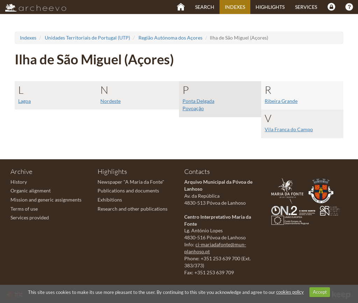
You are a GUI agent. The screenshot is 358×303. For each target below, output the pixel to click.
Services (306, 7)
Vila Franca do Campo (289, 129)
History (18, 182)
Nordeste (110, 101)
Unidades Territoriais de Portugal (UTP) (87, 38)
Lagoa (24, 101)
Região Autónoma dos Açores (170, 38)
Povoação (193, 108)
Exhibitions (110, 200)
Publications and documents (128, 190)
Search (204, 7)
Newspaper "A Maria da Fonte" (131, 182)
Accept (320, 292)
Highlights (270, 7)
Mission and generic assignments (45, 200)
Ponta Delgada (198, 101)
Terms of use (24, 209)
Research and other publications (132, 209)
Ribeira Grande (281, 101)
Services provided (29, 217)
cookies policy (290, 292)
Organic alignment (30, 190)
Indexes (235, 7)
